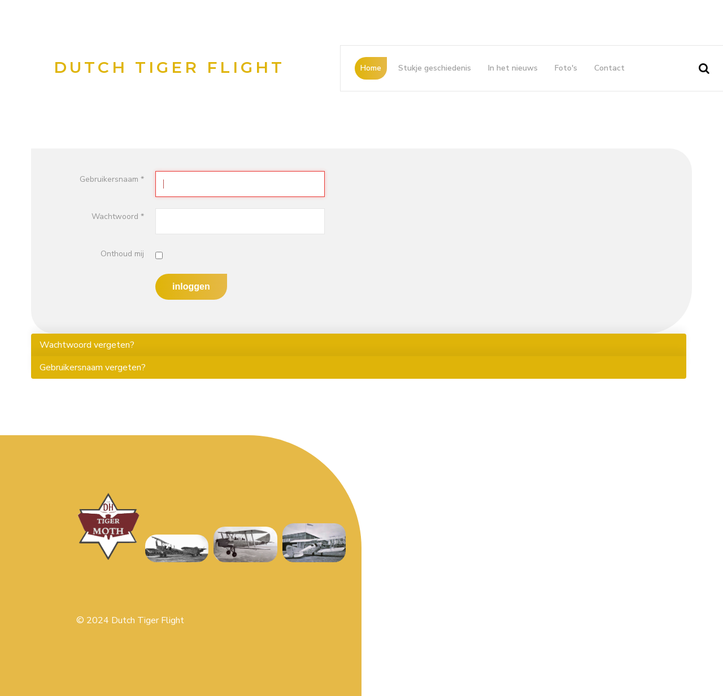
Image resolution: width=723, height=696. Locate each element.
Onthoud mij (122, 253)
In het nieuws (513, 68)
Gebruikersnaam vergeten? (93, 367)
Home (370, 68)
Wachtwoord (118, 216)
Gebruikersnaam (112, 179)
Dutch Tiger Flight (169, 67)
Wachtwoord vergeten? (87, 345)
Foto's (566, 68)
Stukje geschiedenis (434, 68)
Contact (609, 68)
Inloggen (191, 286)
